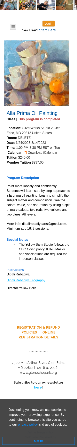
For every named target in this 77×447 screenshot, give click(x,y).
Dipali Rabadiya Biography (26, 280)
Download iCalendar (40, 152)
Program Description (23, 178)
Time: (11, 147)
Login (49, 23)
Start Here (47, 30)
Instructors (15, 270)
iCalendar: (15, 152)
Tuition (12, 157)
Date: (11, 142)
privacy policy (28, 424)
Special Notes (17, 239)
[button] (9, 429)
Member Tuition (19, 162)
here (38, 387)
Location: (14, 128)
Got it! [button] (38, 440)
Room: (12, 138)
